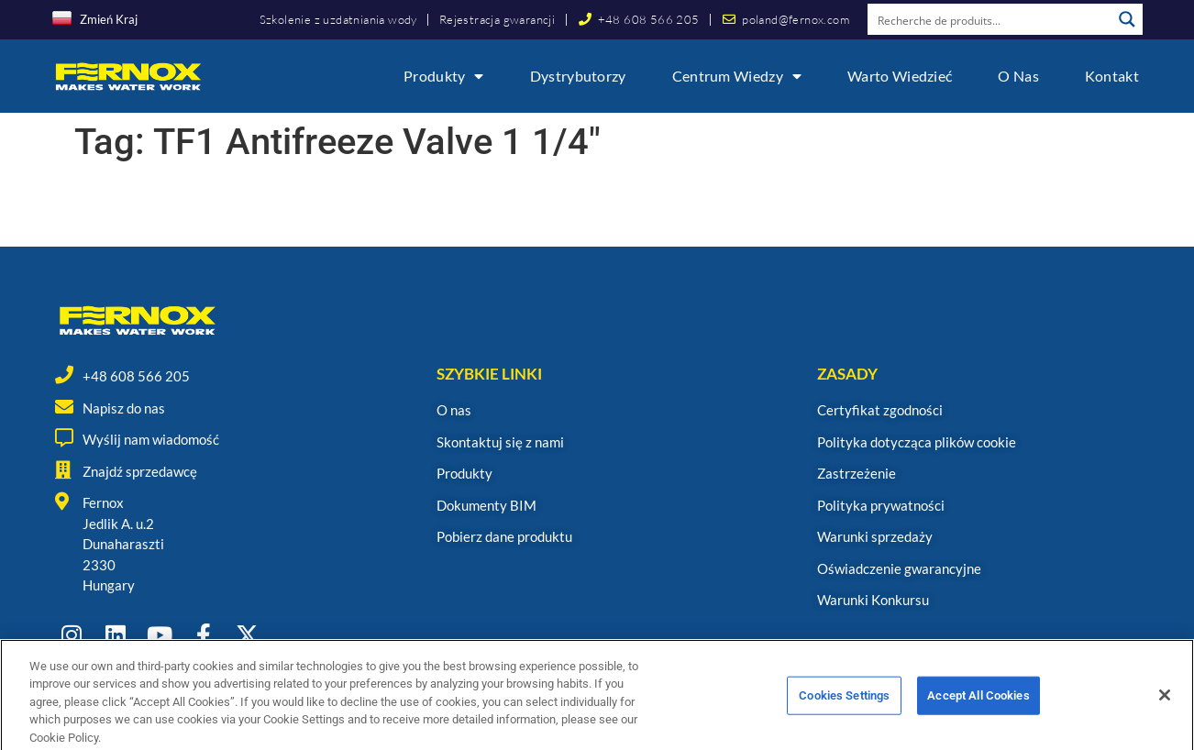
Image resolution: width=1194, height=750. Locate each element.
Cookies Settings (844, 708)
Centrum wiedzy (737, 76)
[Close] (1164, 708)
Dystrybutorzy (578, 75)
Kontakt (1112, 75)
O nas (1018, 75)
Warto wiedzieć (899, 75)
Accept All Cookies (978, 708)
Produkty (444, 76)
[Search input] (990, 19)
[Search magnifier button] (1127, 19)
